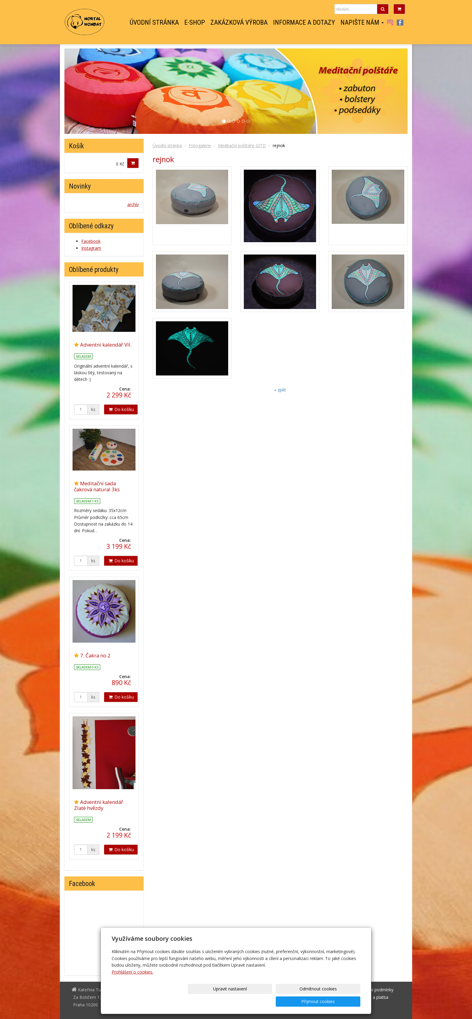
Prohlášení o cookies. (132, 984)
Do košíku (121, 409)
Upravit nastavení (238, 1001)
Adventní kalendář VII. (106, 344)
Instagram (390, 23)
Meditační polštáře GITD (242, 145)
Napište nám (362, 23)
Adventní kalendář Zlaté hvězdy (98, 804)
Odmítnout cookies (287, 1001)
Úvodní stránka (154, 23)
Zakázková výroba (239, 23)
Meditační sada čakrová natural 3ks (97, 486)
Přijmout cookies (337, 1001)
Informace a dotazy (304, 23)
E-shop (194, 23)
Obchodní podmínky (374, 990)
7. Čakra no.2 (95, 655)
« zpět (280, 390)
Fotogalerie (200, 145)
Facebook (400, 23)
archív (133, 204)
